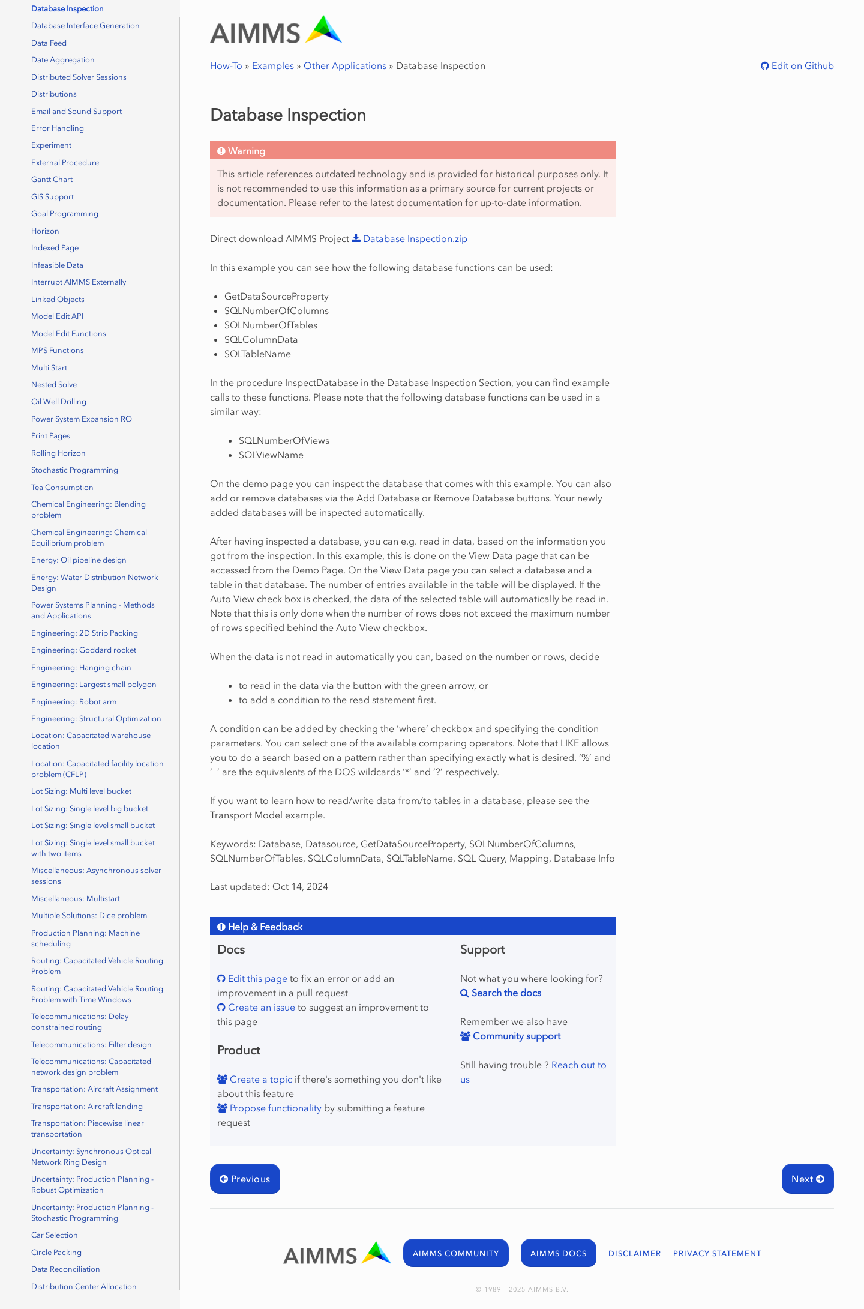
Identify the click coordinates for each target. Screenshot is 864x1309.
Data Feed (49, 42)
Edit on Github (801, 65)
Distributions (54, 93)
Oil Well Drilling (58, 401)
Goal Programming (64, 213)
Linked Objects (58, 299)
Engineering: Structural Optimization (96, 718)
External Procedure (65, 162)
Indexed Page (55, 247)
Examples (273, 65)
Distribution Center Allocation (84, 1286)
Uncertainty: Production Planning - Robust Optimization (92, 1184)
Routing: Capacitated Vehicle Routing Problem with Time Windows (97, 994)
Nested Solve (54, 384)
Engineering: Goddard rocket (83, 649)
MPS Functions (57, 350)
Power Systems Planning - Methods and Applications (93, 610)
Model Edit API (57, 316)
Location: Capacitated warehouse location (91, 741)
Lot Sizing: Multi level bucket (81, 791)
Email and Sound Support (76, 111)
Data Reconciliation (65, 1269)
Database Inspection (67, 8)
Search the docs (505, 992)
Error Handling (57, 128)
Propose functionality (274, 1108)
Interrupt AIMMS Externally (78, 281)
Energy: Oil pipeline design (79, 559)
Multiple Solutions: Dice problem (89, 915)
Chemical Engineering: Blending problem (88, 509)
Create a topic (259, 1079)
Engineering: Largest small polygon (94, 684)
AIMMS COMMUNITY (456, 1253)
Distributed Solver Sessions (79, 77)
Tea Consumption (62, 487)
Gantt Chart (52, 179)
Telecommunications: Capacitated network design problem (91, 1067)
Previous (245, 1179)
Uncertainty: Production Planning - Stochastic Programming (92, 1213)
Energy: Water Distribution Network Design (94, 583)
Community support (515, 1036)
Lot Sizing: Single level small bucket (93, 825)
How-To (226, 65)
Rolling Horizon (58, 453)
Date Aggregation (63, 59)
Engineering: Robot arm (73, 701)
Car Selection (54, 1234)
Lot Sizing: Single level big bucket (89, 808)
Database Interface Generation (85, 25)
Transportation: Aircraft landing (87, 1106)
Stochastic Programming (74, 469)
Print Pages (50, 435)
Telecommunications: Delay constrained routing (79, 1022)
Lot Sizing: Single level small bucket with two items (93, 848)
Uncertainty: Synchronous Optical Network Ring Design (91, 1157)
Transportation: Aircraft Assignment (94, 1088)
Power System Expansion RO (81, 418)
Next (807, 1179)
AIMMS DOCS (558, 1253)
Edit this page (256, 978)
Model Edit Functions (68, 333)
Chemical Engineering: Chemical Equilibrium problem (89, 538)
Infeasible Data (57, 265)
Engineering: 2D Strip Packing (84, 633)
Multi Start (49, 367)
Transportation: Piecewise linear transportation (87, 1128)
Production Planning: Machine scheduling (85, 938)
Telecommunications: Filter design (91, 1044)
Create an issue (260, 1007)
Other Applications (345, 65)
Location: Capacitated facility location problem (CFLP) (97, 769)
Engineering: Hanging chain (81, 667)
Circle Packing (56, 1252)
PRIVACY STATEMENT (717, 1253)
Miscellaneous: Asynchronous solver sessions (96, 876)
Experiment (51, 145)
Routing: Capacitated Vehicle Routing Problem (97, 966)
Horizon (45, 230)
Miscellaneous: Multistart (75, 898)
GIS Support (52, 196)
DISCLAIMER (634, 1253)
